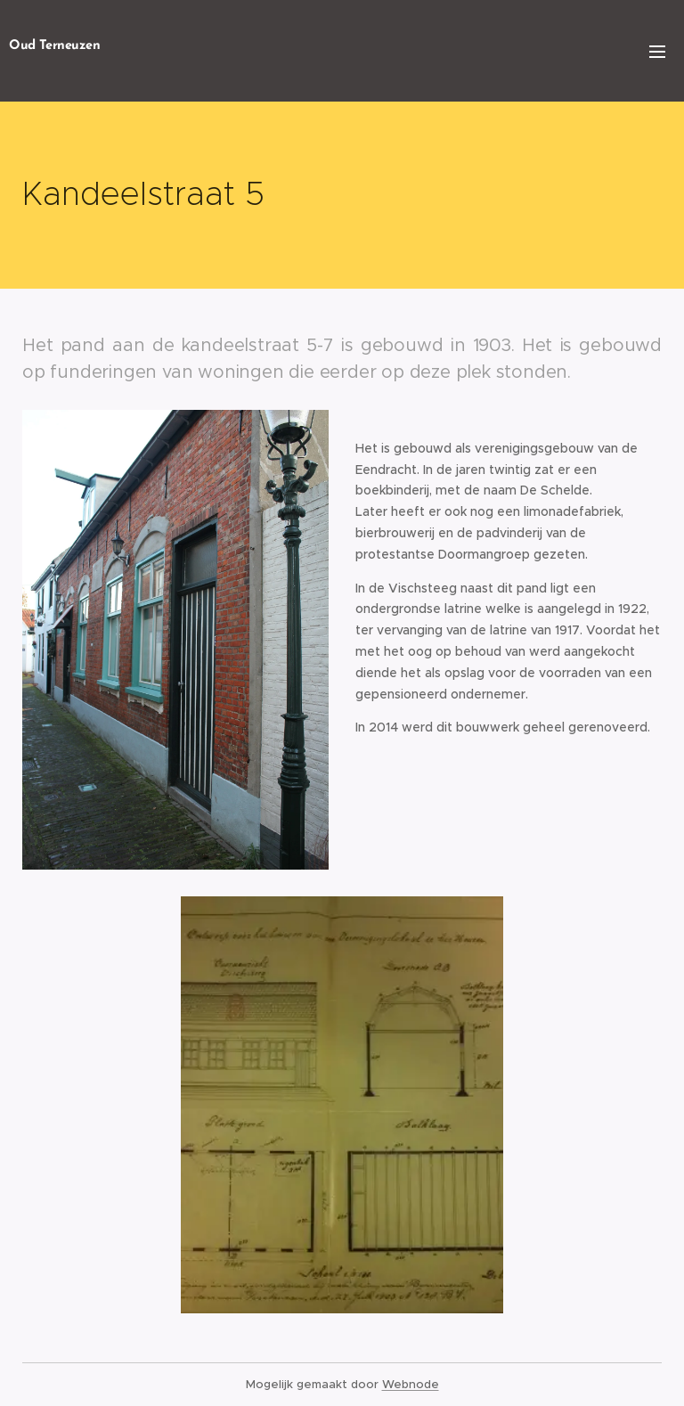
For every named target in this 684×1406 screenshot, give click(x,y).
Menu (657, 52)
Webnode (410, 1384)
